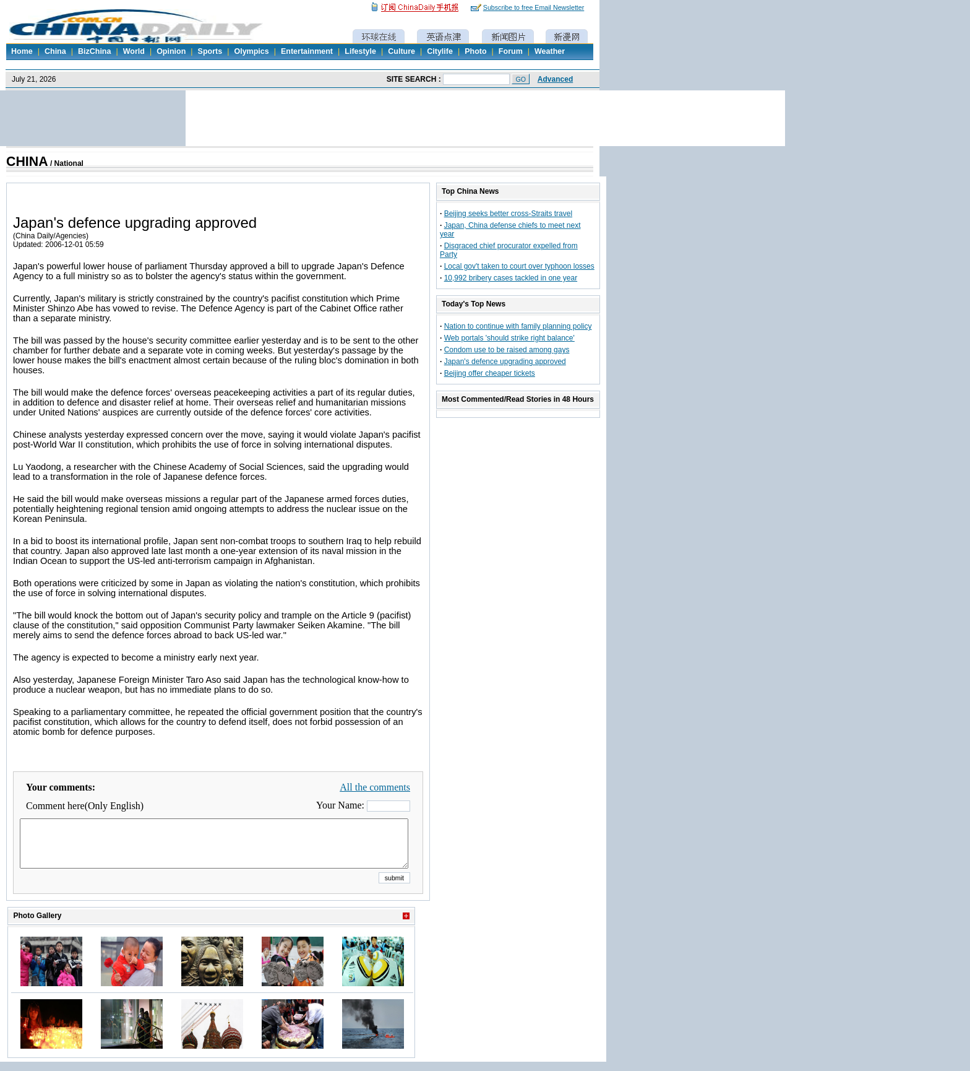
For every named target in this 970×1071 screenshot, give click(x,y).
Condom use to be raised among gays (507, 349)
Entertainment (307, 51)
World (134, 51)
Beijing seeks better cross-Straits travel (508, 213)
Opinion (171, 51)
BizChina (94, 51)
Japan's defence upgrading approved (505, 361)
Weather (549, 51)
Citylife (440, 51)
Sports (210, 51)
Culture (401, 51)
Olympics (251, 51)
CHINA (27, 161)
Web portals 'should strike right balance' (509, 338)
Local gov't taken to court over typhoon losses (519, 266)
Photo (475, 51)
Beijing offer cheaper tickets (489, 373)
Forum (511, 51)
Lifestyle (360, 51)
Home (22, 51)
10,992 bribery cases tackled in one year (510, 278)
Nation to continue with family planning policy (518, 326)
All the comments (375, 787)
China (55, 51)
